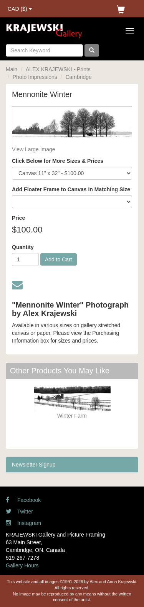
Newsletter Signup (34, 465)
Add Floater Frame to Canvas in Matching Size (71, 189)
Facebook (23, 500)
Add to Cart (58, 259)
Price (18, 218)
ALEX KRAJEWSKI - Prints (58, 69)
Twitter (19, 511)
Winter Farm (72, 416)
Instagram (23, 523)
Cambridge (78, 77)
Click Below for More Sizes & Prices (57, 161)
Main (11, 69)
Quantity (23, 247)
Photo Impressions (35, 77)
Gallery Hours (22, 565)
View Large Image (33, 149)
